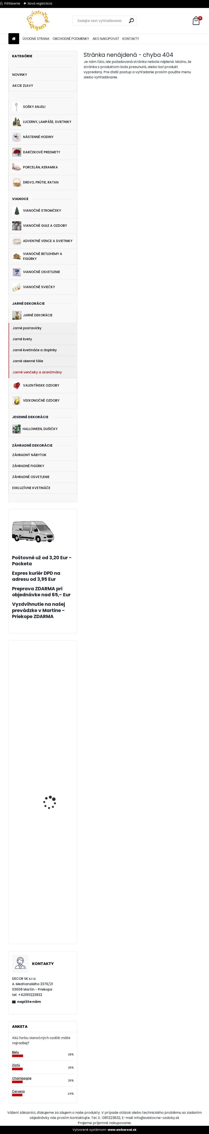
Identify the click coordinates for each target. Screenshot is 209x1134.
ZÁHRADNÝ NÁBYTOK (29, 455)
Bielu (15, 1052)
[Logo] (38, 21)
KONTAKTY (130, 38)
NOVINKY (19, 74)
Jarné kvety (22, 339)
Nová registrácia (40, 3)
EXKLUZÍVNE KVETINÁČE (31, 488)
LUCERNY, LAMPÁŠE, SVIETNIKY (41, 122)
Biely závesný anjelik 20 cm (54, 839)
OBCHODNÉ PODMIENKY (71, 38)
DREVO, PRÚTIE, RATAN (35, 182)
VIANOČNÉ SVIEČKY (33, 287)
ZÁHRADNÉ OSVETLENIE (31, 477)
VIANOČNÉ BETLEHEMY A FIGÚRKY (37, 256)
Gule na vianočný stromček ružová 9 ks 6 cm (54, 926)
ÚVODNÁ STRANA (36, 38)
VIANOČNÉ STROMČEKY (36, 210)
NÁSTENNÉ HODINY (32, 137)
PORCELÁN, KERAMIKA (35, 167)
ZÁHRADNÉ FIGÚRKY (28, 466)
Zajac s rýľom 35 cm (52, 743)
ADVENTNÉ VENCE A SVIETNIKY (42, 240)
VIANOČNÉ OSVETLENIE (36, 272)
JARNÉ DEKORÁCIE (32, 315)
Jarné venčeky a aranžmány (37, 372)
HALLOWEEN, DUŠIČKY (34, 428)
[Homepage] (13, 39)
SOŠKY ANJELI (28, 107)
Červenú (18, 1091)
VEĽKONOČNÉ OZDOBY (35, 400)
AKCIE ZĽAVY (22, 85)
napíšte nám (29, 1001)
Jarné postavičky (27, 328)
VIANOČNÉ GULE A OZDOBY (39, 225)
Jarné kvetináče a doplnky (34, 350)
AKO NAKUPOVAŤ (106, 38)
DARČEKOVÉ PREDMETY (36, 152)
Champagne (21, 1078)
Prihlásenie (12, 3)
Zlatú (16, 1065)
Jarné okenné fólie (27, 361)
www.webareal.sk (122, 1130)
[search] (131, 20)
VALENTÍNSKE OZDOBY (35, 385)
